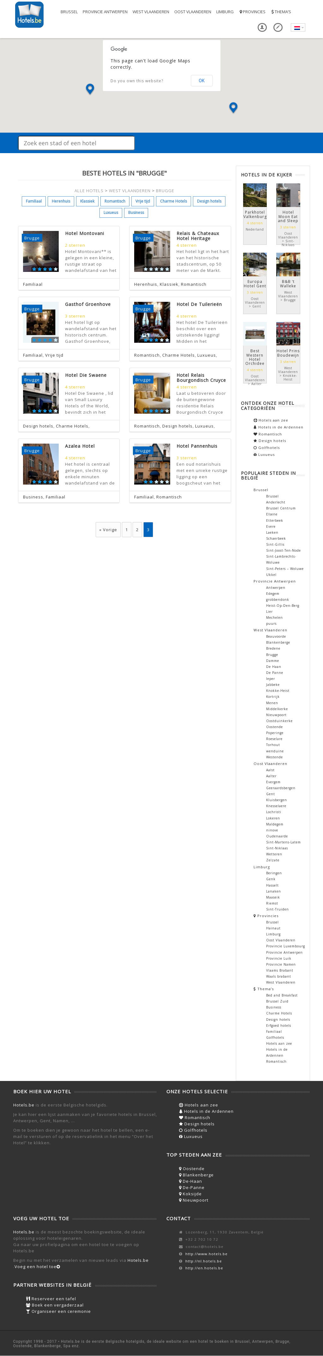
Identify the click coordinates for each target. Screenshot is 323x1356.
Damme (272, 660)
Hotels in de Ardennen (278, 427)
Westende (274, 757)
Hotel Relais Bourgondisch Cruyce (201, 377)
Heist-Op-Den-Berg (282, 605)
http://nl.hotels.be (203, 1261)
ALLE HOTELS (89, 190)
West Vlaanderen (151, 11)
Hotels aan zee (271, 420)
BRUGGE (165, 190)
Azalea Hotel (80, 446)
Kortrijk (273, 696)
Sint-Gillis (275, 544)
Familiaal (34, 201)
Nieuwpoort (276, 715)
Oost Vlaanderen (192, 11)
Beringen (274, 873)
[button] (90, 89)
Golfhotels (267, 447)
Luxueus (111, 212)
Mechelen (274, 617)
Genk (271, 879)
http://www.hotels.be (206, 1253)
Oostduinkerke (279, 721)
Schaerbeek (276, 538)
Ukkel (271, 574)
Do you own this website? (137, 80)
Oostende (274, 727)
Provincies (252, 11)
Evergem (273, 782)
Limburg (225, 11)
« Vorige (108, 529)
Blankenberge (278, 642)
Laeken (272, 532)
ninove (272, 830)
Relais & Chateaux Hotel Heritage (197, 235)
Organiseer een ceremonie (58, 1311)
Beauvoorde (276, 636)
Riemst (272, 903)
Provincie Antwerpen (105, 11)
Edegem (272, 593)
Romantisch (115, 201)
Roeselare (274, 739)
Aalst (270, 770)
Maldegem (275, 824)
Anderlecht (275, 502)
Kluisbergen (276, 800)
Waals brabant (278, 976)
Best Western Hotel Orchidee (255, 357)
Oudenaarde (277, 836)
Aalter (271, 776)
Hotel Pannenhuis (197, 446)
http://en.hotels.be (204, 1268)
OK (202, 80)
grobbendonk (277, 599)
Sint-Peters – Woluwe (285, 568)
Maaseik (273, 897)
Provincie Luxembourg (285, 946)
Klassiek (87, 201)
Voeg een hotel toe (37, 1266)
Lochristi (273, 812)
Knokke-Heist (278, 690)
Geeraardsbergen (281, 788)
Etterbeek (274, 520)
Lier (269, 611)
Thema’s (281, 11)
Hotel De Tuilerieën (199, 304)
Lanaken (273, 891)
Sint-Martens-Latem (283, 842)
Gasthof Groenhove (88, 304)
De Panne (274, 672)
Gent (270, 794)
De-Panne (192, 1187)
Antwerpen (275, 587)
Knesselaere (276, 806)
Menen (272, 703)
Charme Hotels (173, 201)
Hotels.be (23, 1105)
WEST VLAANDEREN (130, 190)
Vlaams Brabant (279, 970)
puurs (271, 623)
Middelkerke (277, 709)
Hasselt (272, 885)
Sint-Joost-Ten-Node (283, 550)
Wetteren (274, 854)
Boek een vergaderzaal (55, 1305)
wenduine (275, 751)
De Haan (273, 666)
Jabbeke (273, 684)
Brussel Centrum (281, 508)
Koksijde (190, 1194)
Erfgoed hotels (278, 1025)
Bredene (273, 648)
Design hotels (209, 201)
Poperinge (275, 733)
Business (136, 212)
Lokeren (273, 818)
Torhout (273, 745)
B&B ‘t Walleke (288, 283)
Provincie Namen (281, 964)
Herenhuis (61, 201)
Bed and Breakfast (282, 995)
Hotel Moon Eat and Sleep (288, 216)
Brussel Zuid (277, 1001)
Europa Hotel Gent (255, 283)
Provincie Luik (278, 958)
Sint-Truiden (277, 909)
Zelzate (272, 860)
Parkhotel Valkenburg (255, 214)
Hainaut (273, 928)
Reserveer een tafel (51, 1298)
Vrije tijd (142, 201)
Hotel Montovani (84, 233)
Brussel (69, 11)
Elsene (272, 514)
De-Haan (190, 1181)
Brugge (272, 654)
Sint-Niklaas (277, 848)
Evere (271, 526)
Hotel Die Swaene (86, 375)
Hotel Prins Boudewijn (288, 353)
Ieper (270, 678)
